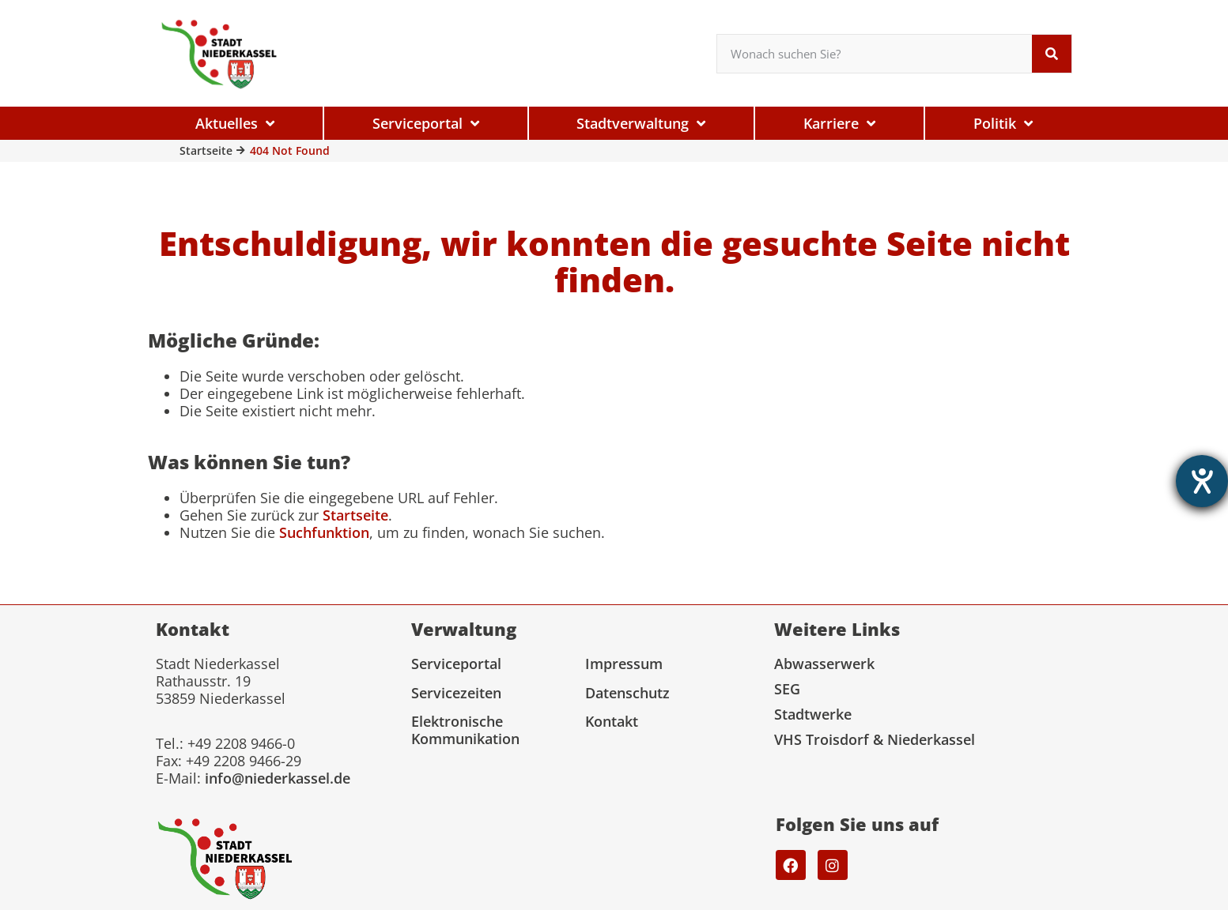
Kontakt (611, 721)
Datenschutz (627, 692)
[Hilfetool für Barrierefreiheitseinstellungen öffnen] (1202, 481)
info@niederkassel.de (277, 778)
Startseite (205, 150)
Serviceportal (456, 663)
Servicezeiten (456, 692)
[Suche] (1051, 54)
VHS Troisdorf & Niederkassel (874, 739)
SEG (787, 688)
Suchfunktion (324, 532)
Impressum (624, 663)
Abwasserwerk (824, 663)
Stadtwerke (813, 714)
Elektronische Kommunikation (465, 730)
